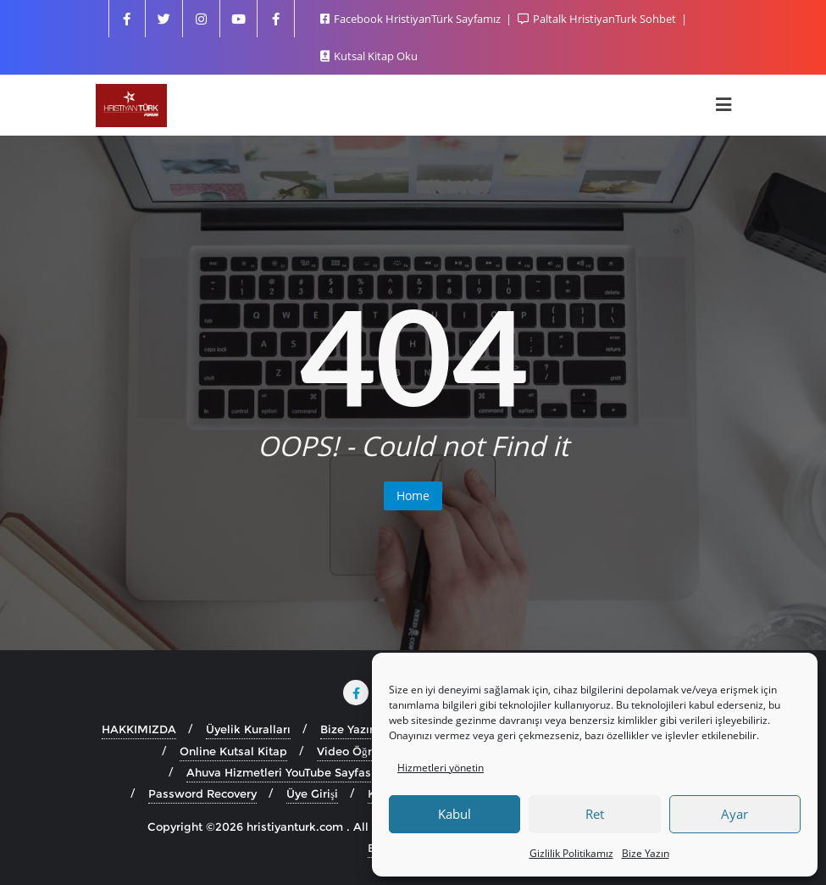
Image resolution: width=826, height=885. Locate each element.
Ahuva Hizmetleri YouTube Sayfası (280, 772)
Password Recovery (202, 793)
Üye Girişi (312, 793)
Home (413, 495)
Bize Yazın (645, 853)
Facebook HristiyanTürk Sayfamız (411, 18)
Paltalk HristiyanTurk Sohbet (598, 18)
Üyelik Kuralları (248, 729)
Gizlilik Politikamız (571, 853)
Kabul (454, 813)
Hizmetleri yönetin (440, 767)
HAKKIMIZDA (139, 729)
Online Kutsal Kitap (233, 751)
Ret (594, 813)
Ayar (734, 813)
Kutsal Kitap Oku (369, 56)
